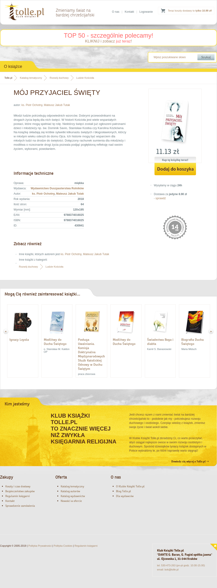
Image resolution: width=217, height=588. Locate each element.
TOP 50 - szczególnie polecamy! (108, 35)
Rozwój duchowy (59, 77)
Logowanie (146, 11)
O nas (115, 11)
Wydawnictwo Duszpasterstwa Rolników (57, 188)
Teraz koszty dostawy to (190, 10)
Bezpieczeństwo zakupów (20, 491)
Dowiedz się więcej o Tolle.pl (190, 461)
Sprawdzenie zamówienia (20, 505)
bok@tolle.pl (171, 569)
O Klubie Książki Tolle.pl (130, 486)
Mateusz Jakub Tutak (57, 105)
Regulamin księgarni (17, 496)
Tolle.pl (8, 77)
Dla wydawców (125, 496)
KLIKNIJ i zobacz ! (108, 41)
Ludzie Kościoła (85, 77)
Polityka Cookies (63, 545)
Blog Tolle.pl (123, 491)
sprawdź (160, 198)
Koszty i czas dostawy (17, 486)
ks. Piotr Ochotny (31, 105)
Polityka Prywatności (40, 545)
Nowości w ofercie (71, 501)
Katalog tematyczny (31, 77)
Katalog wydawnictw (73, 496)
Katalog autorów (70, 491)
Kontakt (129, 11)
